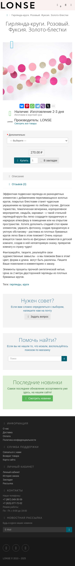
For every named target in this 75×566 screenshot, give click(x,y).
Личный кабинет (11, 472)
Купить (22, 160)
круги (26, 284)
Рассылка (8, 483)
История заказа (11, 476)
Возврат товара (11, 456)
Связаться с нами (12, 452)
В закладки (48, 160)
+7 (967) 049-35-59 (12, 499)
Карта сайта (9, 459)
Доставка (8, 432)
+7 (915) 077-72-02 (12, 503)
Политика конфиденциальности (19, 440)
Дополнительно (17, 135)
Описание (16, 176)
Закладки (8, 479)
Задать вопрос (38, 316)
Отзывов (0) (17, 184)
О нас (6, 428)
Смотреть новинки (37, 398)
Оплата (6, 436)
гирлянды (15, 284)
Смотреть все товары (25, 123)
